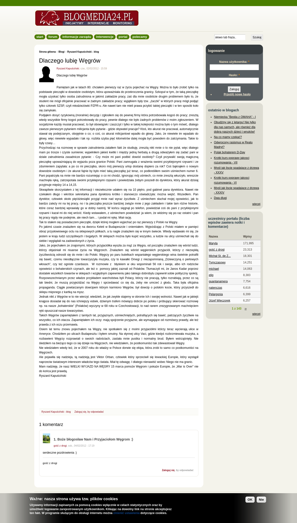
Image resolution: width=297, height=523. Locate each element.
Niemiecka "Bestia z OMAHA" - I (235, 117)
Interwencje (104, 37)
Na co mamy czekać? (228, 137)
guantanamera (218, 281)
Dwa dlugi (220, 198)
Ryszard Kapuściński (68, 68)
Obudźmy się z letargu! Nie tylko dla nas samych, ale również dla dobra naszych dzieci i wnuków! (235, 127)
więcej (256, 204)
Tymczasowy (217, 262)
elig (211, 275)
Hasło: (234, 75)
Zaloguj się (80, 411)
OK (250, 499)
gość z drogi (60, 445)
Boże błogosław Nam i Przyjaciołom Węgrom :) (95, 439)
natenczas (215, 287)
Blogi (61, 51)
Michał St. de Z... (220, 256)
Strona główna (47, 51)
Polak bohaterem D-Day (229, 152)
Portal (123, 37)
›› (246, 308)
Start (39, 37)
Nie (261, 499)
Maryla (213, 243)
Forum (52, 37)
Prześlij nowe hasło (237, 94)
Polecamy (140, 37)
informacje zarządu (76, 37)
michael (214, 268)
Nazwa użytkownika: (234, 62)
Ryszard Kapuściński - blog (83, 51)
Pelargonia (216, 294)
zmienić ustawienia (126, 513)
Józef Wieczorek (219, 300)
